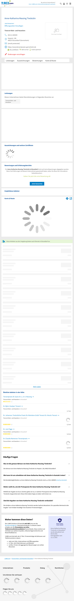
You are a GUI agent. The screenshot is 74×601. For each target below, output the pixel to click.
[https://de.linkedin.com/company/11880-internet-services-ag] (20, 593)
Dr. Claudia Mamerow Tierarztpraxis (15, 438)
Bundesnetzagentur (11, 525)
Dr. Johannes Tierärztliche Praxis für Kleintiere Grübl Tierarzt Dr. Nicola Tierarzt (30, 415)
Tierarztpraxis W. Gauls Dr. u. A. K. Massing (17, 397)
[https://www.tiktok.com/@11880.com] (15, 593)
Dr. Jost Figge (7, 429)
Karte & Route (50, 60)
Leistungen (10, 60)
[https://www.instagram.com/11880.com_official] (10, 593)
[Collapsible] (69, 463)
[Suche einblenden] (61, 3)
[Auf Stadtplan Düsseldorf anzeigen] (71, 198)
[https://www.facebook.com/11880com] (5, 593)
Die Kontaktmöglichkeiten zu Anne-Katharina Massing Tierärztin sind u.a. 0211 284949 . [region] (35, 480)
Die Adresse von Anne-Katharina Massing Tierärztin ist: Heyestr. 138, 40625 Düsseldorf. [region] (29, 468)
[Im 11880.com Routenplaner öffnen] (67, 198)
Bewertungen (37, 60)
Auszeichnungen (23, 60)
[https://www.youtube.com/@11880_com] (25, 593)
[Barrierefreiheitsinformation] (67, 3)
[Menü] (71, 3)
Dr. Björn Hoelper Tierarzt (12, 406)
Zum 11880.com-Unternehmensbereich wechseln (42, 4)
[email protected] (61, 480)
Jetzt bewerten (37, 184)
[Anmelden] (64, 3)
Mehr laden (37, 387)
